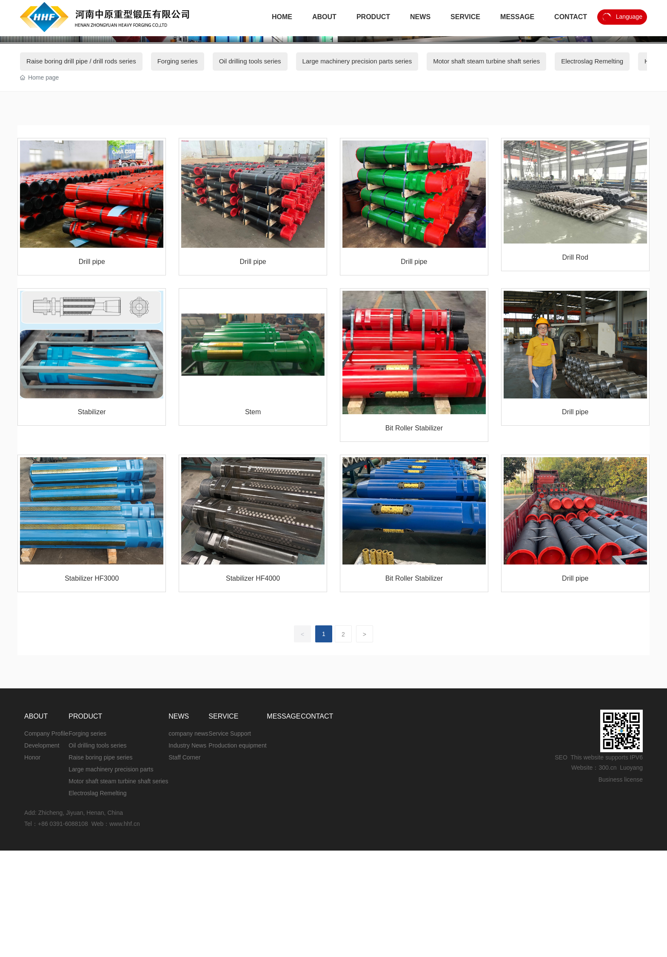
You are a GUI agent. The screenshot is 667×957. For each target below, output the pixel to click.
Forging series (177, 260)
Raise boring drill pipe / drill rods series (81, 260)
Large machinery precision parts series (357, 260)
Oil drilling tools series (250, 260)
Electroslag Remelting (592, 260)
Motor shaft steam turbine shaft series (486, 260)
